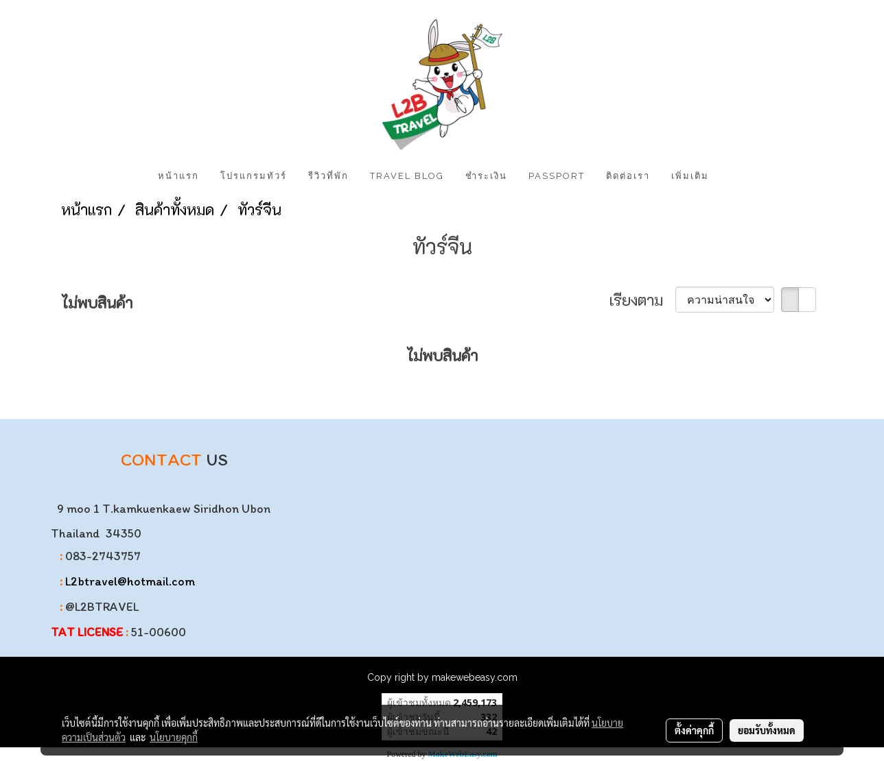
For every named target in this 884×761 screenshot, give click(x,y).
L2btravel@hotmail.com (130, 581)
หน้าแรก (178, 176)
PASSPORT (556, 176)
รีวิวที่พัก (328, 176)
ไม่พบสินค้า (96, 303)
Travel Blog (407, 176)
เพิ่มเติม (690, 176)
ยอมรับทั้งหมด (766, 730)
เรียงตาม (642, 300)
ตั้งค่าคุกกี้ (694, 730)
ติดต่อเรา (628, 176)
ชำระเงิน (486, 176)
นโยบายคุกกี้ (174, 737)
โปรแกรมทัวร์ (253, 176)
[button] (731, 176)
